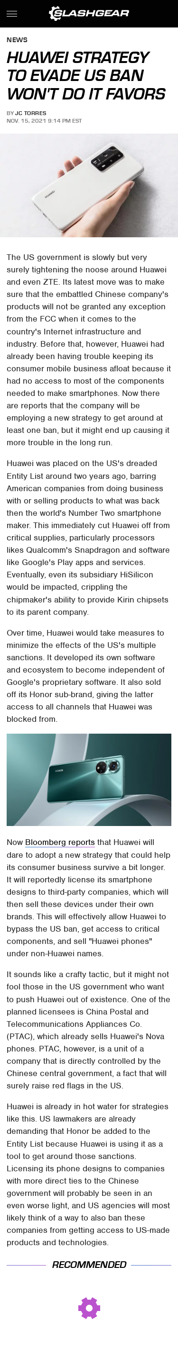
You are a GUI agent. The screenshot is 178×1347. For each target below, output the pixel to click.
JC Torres (31, 113)
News (17, 40)
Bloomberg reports (60, 842)
